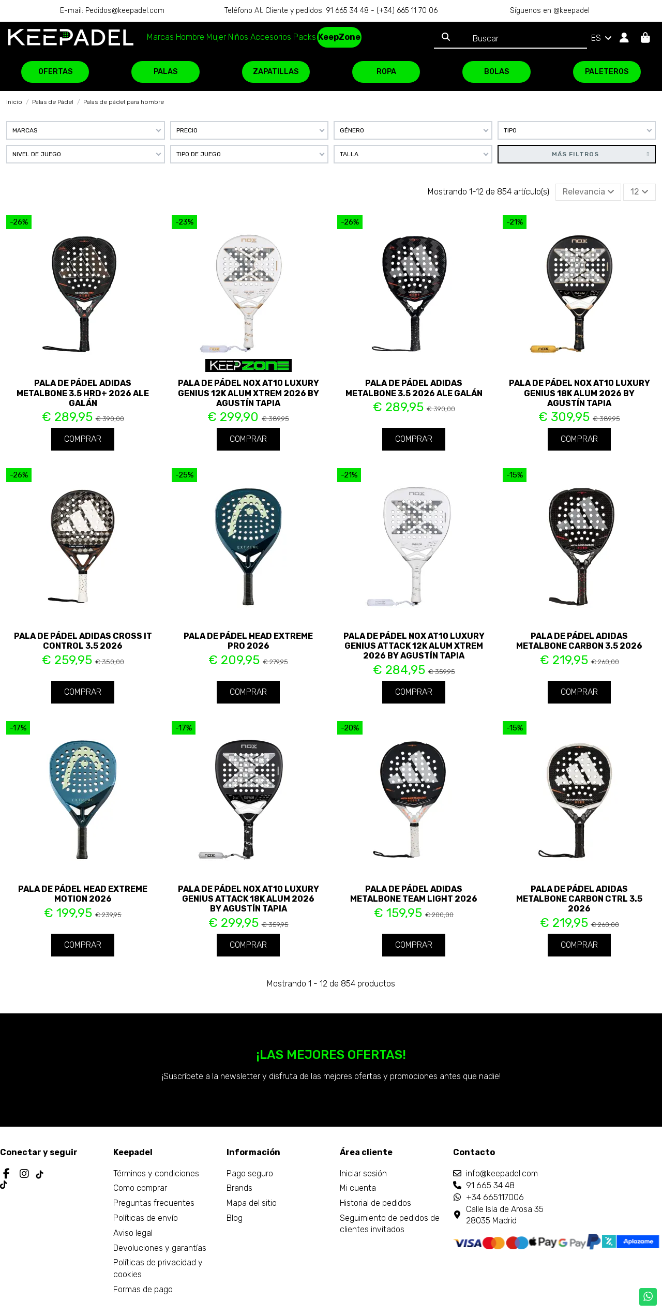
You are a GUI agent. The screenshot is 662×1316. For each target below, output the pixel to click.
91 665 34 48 (490, 1185)
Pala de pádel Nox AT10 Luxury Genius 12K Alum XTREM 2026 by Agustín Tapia (248, 393)
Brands (239, 1188)
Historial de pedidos (375, 1203)
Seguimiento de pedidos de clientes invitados (390, 1223)
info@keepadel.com (502, 1173)
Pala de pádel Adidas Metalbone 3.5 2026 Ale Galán (414, 388)
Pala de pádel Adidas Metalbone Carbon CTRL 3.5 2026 (579, 899)
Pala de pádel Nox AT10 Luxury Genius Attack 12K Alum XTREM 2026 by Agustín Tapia (414, 646)
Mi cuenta (358, 1188)
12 (639, 192)
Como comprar (140, 1188)
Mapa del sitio (252, 1203)
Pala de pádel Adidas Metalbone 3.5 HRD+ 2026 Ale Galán (83, 393)
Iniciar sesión (363, 1173)
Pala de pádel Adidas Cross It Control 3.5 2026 (83, 641)
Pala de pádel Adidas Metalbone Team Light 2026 (413, 894)
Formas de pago (143, 1289)
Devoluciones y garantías (159, 1248)
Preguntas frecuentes (153, 1203)
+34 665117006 (495, 1197)
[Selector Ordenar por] (588, 192)
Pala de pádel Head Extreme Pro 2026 (248, 641)
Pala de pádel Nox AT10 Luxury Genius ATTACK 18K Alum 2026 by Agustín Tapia (248, 899)
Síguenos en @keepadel (550, 10)
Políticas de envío (145, 1218)
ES (602, 38)
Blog (235, 1218)
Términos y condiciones (156, 1173)
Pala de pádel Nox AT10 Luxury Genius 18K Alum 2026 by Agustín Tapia (579, 393)
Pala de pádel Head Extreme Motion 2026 (82, 894)
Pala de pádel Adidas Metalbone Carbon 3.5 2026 (579, 641)
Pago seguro (250, 1173)
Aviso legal (133, 1233)
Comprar (82, 439)
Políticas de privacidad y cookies (158, 1268)
